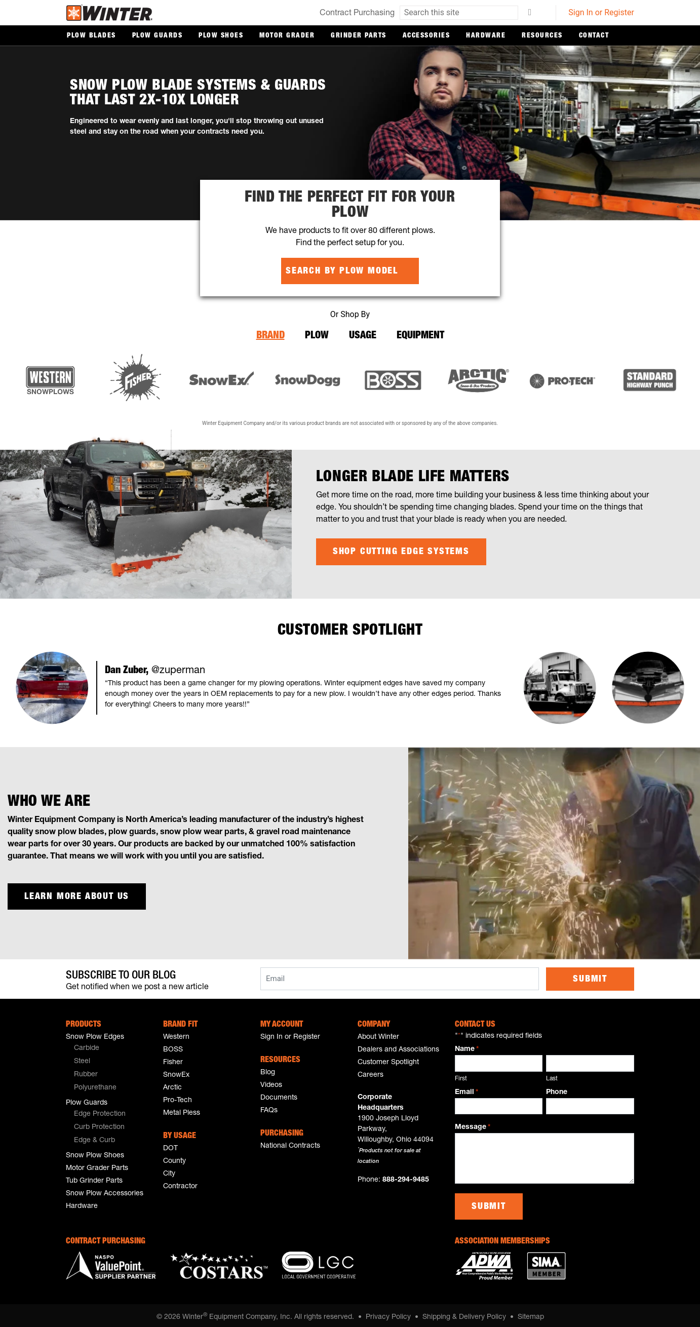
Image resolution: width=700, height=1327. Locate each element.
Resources (542, 36)
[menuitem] (106, 1044)
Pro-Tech (177, 1096)
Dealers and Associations (398, 1045)
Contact (594, 36)
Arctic (172, 1083)
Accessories (426, 36)
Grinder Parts (358, 36)
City (169, 1170)
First (461, 1074)
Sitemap (531, 1313)
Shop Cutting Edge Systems (401, 549)
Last (552, 1074)
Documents (278, 1094)
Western (176, 1033)
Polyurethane (95, 1083)
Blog (267, 1068)
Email (466, 1088)
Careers (370, 1071)
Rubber (86, 1070)
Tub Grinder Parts (94, 1177)
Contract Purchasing (357, 14)
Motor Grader (287, 36)
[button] (52, 685)
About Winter (378, 1033)
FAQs (269, 1106)
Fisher (173, 1058)
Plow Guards (157, 36)
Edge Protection (100, 1110)
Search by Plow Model (342, 271)
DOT (170, 1144)
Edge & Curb (94, 1136)
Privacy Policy (388, 1313)
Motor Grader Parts (97, 1164)
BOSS (173, 1045)
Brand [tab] (270, 334)
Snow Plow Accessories (104, 1189)
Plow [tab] (317, 334)
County (174, 1157)
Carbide (86, 1044)
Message (472, 1124)
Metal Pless (181, 1109)
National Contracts (290, 1142)
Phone (556, 1087)
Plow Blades (91, 36)
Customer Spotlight (388, 1058)
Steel (82, 1057)
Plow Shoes (221, 36)
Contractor (180, 1182)
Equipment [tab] (420, 334)
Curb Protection (99, 1123)
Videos (271, 1081)
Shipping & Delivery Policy (464, 1313)
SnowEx (176, 1071)
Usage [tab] (362, 334)
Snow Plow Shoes (95, 1151)
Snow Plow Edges (95, 1033)
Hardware (485, 36)
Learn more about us (76, 894)
